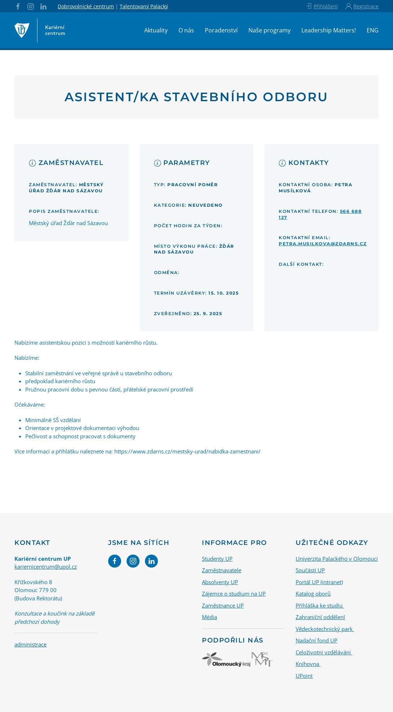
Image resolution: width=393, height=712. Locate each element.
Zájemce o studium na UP (234, 593)
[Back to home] (39, 30)
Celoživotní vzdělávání (324, 652)
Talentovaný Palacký (144, 6)
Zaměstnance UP (223, 605)
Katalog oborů (313, 593)
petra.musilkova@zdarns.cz (323, 243)
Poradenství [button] (221, 30)
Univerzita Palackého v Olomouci (337, 558)
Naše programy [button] (269, 30)
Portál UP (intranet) (319, 582)
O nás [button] (186, 30)
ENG (373, 30)
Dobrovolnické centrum (86, 6)
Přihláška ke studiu (320, 605)
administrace (30, 644)
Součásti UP (310, 570)
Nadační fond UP (316, 640)
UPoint (304, 675)
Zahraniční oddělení (320, 617)
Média (209, 617)
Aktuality (156, 30)
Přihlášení (321, 6)
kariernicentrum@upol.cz (45, 566)
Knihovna (308, 663)
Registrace (362, 6)
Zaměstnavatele (221, 570)
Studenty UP (217, 558)
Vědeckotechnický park (325, 628)
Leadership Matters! (328, 30)
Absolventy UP (220, 582)
